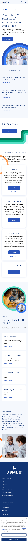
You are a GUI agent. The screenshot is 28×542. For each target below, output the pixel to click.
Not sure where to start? (14, 266)
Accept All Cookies (13, 539)
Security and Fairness (7, 492)
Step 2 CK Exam (14, 201)
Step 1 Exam (14, 169)
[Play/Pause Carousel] (3, 10)
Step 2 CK (4, 484)
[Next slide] (15, 9)
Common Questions (12, 355)
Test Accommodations (13, 372)
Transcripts (4, 510)
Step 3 (3, 487)
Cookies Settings (14, 535)
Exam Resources (10, 337)
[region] (14, 529)
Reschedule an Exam (7, 498)
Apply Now (13, 191)
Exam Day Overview (6, 489)
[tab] (6, 9)
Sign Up (9, 131)
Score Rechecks (5, 507)
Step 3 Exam (14, 233)
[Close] (26, 518)
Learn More (7, 39)
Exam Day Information (13, 389)
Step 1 (3, 481)
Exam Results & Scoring (7, 505)
